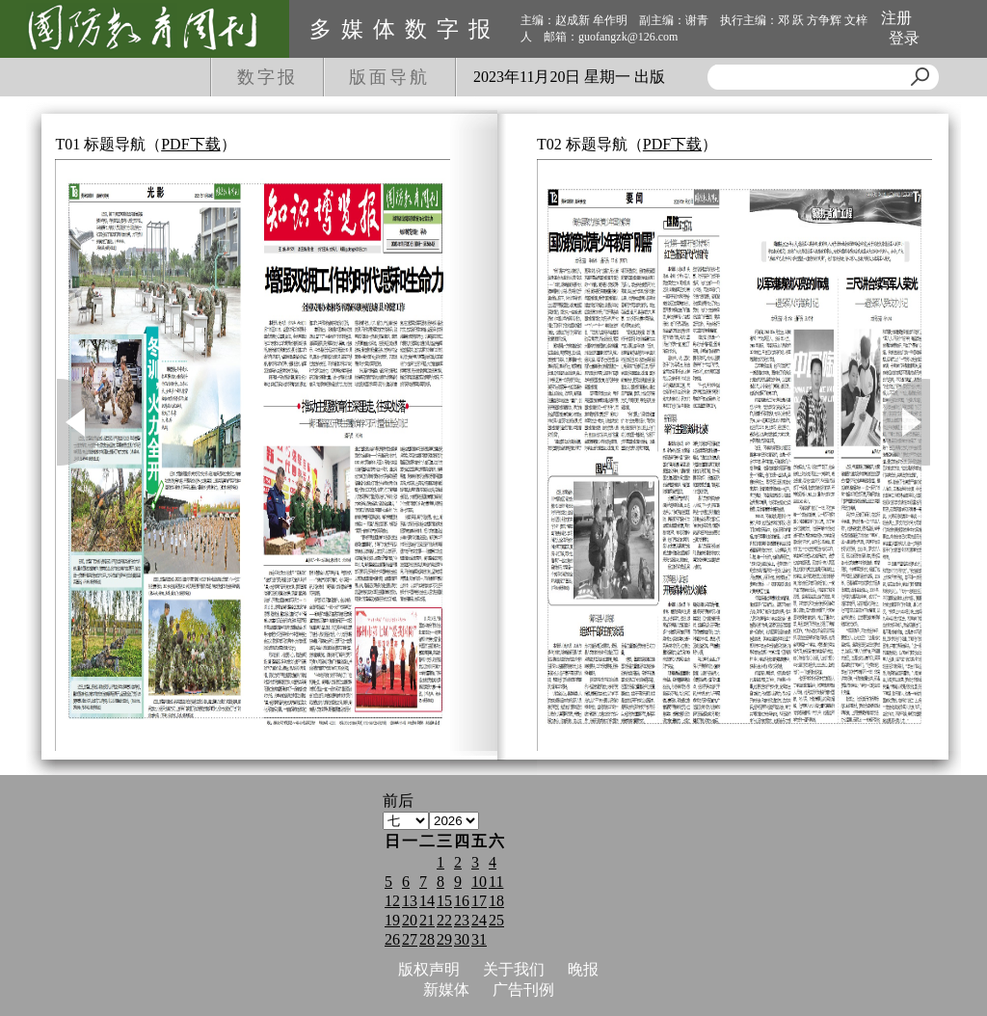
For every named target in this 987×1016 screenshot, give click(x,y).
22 (444, 920)
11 (496, 881)
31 (479, 939)
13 (409, 901)
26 (392, 939)
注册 (896, 18)
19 (392, 920)
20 (409, 920)
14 (427, 901)
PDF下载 (190, 144)
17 (479, 901)
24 (479, 920)
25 (496, 920)
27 (409, 939)
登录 (904, 38)
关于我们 (514, 969)
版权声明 (429, 969)
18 (496, 901)
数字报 (267, 77)
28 (427, 939)
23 (461, 920)
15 (444, 901)
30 (461, 939)
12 (392, 901)
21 (427, 920)
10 (479, 881)
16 (461, 901)
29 (444, 939)
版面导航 (389, 77)
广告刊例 (523, 989)
